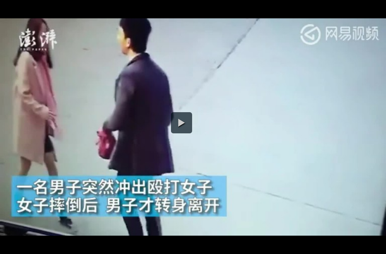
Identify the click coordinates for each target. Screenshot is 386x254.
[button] (181, 122)
